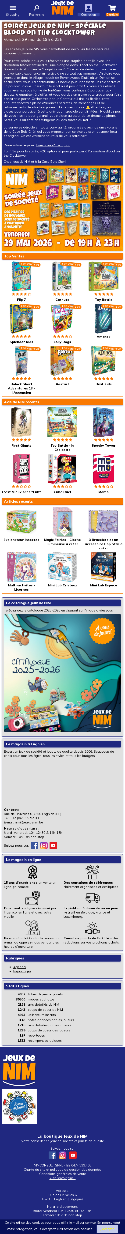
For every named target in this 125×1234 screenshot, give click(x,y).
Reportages (22, 971)
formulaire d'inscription (53, 145)
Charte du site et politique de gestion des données (62, 1169)
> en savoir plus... (63, 1178)
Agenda (19, 967)
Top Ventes (14, 256)
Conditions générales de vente (62, 1174)
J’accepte (107, 1229)
